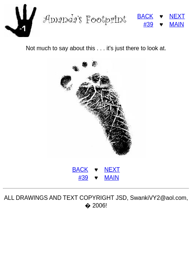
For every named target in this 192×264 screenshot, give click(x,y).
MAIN (176, 24)
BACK (145, 16)
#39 (148, 24)
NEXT (177, 16)
